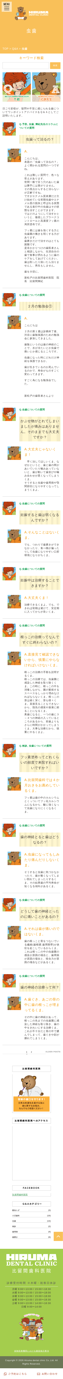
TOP (5, 48)
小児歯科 (16, 1216)
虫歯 (14, 1221)
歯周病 (15, 1232)
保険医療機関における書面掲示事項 (31, 1351)
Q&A (15, 48)
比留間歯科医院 (20, 1194)
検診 (14, 1226)
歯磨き (15, 1237)
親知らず (16, 1210)
